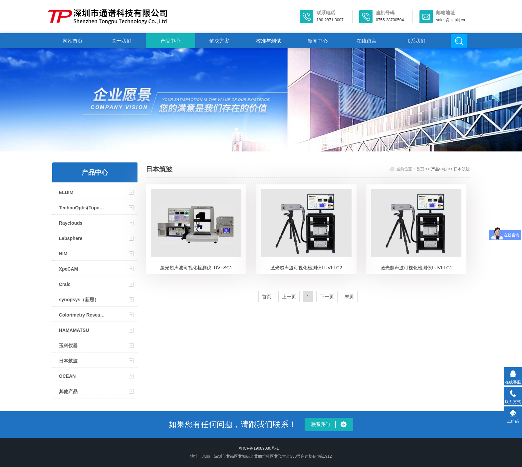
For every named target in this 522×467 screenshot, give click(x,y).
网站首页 (73, 41)
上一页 (289, 296)
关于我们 (121, 41)
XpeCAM (68, 269)
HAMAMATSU (74, 330)
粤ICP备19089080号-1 (259, 448)
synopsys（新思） (79, 299)
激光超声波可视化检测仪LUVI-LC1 (416, 267)
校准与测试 (268, 41)
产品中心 (170, 41)
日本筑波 (68, 360)
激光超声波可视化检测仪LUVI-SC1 (196, 267)
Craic (65, 284)
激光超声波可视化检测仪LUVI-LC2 (306, 267)
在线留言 (367, 41)
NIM (63, 253)
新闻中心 (318, 41)
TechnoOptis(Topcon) (82, 207)
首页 (420, 169)
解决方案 (219, 41)
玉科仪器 (68, 345)
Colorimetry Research (82, 315)
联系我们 (415, 41)
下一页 (327, 296)
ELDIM (66, 192)
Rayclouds (71, 223)
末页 (349, 296)
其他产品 (68, 391)
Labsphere (71, 238)
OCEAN (67, 376)
